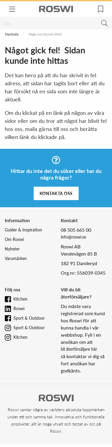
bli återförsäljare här (79, 349)
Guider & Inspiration (23, 229)
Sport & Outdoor (29, 318)
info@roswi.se (73, 236)
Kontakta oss (56, 193)
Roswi (18, 308)
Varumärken (16, 258)
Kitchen (20, 298)
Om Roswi (14, 239)
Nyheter (12, 248)
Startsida (11, 34)
